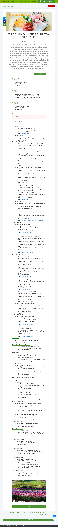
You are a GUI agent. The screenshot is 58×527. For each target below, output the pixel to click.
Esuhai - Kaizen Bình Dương (28, 165)
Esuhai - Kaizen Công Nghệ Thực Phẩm (31, 151)
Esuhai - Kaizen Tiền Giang (28, 276)
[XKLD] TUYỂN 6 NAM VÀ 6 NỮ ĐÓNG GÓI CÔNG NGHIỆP (39, 513)
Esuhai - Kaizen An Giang (27, 336)
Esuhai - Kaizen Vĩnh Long (27, 301)
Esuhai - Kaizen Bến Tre (27, 289)
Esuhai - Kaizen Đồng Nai (27, 232)
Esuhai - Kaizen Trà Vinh (27, 313)
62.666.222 (47, 1)
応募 (40, 73)
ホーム (7, 1)
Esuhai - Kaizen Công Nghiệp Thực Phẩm (21, 344)
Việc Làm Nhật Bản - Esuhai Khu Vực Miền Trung (33, 220)
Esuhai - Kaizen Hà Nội (27, 199)
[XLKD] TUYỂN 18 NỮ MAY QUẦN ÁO (18, 512)
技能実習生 (12, 6)
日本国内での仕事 (6, 6)
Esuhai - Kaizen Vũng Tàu (27, 182)
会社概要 (12, 1)
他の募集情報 (29, 519)
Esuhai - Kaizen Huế (26, 209)
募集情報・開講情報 (25, 1)
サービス (17, 1)
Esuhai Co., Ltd (25, 133)
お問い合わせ (33, 1)
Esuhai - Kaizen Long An (27, 252)
